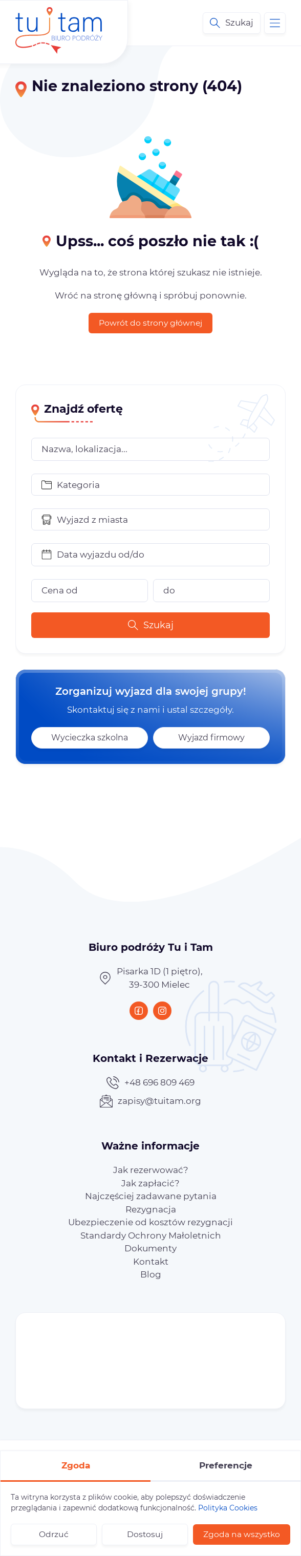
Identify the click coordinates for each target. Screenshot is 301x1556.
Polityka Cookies (227, 1507)
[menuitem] (150, 1170)
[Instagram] (162, 1010)
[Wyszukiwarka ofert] (232, 23)
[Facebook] (139, 1010)
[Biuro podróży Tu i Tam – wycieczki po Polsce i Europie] (58, 23)
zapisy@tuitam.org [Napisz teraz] (150, 1101)
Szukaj (151, 625)
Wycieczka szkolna (89, 737)
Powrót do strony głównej (150, 323)
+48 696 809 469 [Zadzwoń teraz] (150, 1082)
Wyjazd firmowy (211, 737)
